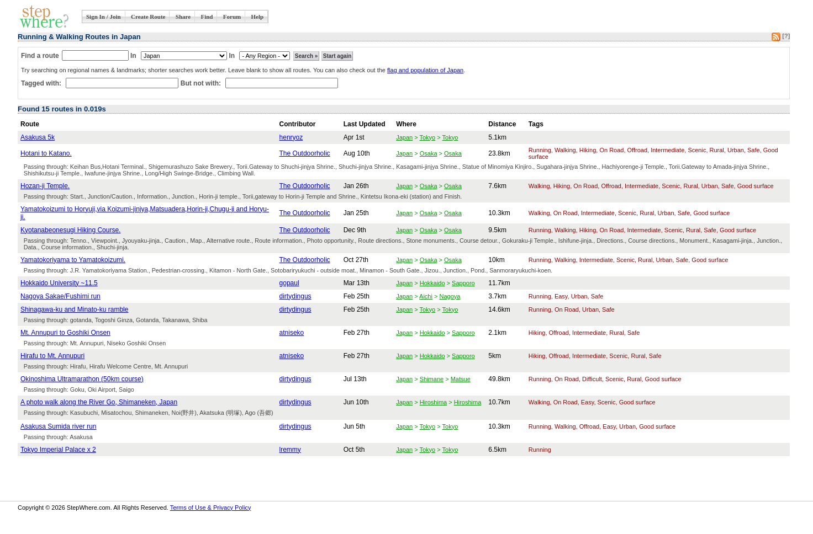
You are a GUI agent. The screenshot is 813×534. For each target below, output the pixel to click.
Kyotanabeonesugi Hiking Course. (70, 230)
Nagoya (449, 296)
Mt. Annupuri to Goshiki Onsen (65, 333)
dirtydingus (295, 296)
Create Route (148, 16)
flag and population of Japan (425, 70)
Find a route (40, 56)
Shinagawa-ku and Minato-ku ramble (74, 309)
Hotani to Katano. (46, 153)
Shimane (432, 379)
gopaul (289, 283)
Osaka (428, 153)
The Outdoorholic (304, 153)
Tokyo (428, 137)
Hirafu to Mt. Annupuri (52, 356)
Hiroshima (433, 402)
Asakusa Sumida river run (58, 426)
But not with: (202, 83)
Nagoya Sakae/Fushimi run (60, 296)
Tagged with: (42, 83)
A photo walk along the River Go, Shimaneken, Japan (98, 402)
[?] (786, 36)
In (133, 56)
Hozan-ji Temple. (45, 186)
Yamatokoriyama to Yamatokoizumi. (72, 260)
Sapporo (463, 283)
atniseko (291, 333)
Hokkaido (432, 283)
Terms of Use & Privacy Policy (210, 507)
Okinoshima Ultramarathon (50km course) (82, 379)
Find (206, 16)
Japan (404, 137)
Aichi (425, 296)
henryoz (291, 137)
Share (183, 16)
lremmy (290, 449)
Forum (232, 16)
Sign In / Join (103, 16)
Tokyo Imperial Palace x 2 (58, 449)
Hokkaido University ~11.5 (59, 283)
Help (257, 16)
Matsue (461, 379)
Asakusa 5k (37, 137)
